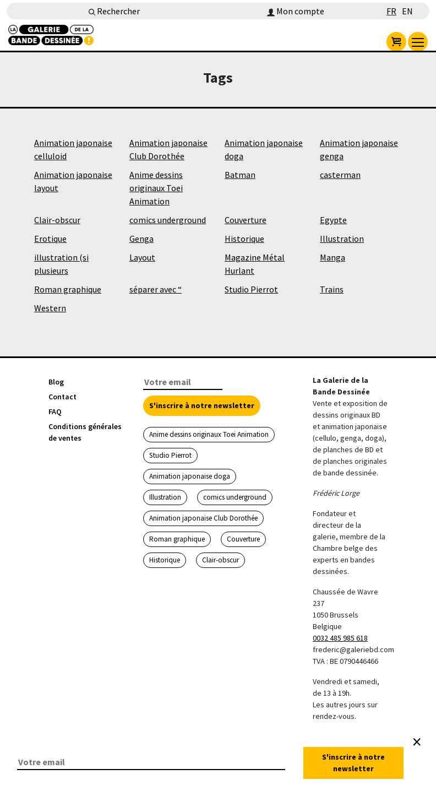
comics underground (167, 219)
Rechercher (114, 11)
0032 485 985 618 (340, 638)
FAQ (55, 411)
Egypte (333, 219)
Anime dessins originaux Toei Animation (156, 188)
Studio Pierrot (251, 289)
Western (50, 307)
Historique (244, 238)
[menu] (418, 42)
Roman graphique (67, 289)
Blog (56, 382)
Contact (62, 397)
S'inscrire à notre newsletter (201, 405)
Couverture (245, 219)
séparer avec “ (155, 289)
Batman (240, 174)
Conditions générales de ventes (85, 432)
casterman (340, 174)
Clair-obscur (57, 219)
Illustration (342, 238)
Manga (332, 257)
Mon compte (295, 11)
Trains (332, 289)
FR (391, 11)
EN (407, 11)
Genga (141, 238)
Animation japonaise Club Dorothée (203, 518)
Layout (142, 257)
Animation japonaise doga (189, 476)
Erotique (50, 238)
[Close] (416, 742)
